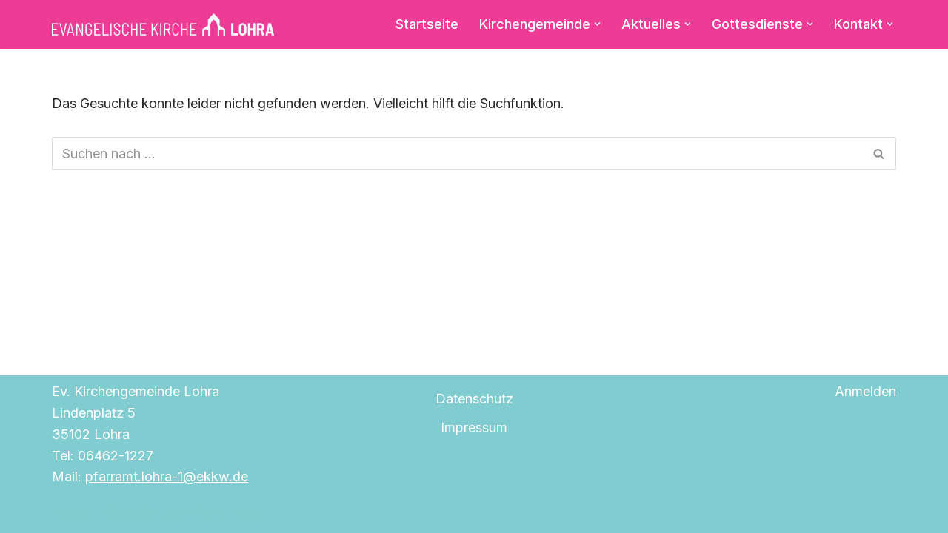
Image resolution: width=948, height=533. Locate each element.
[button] (597, 24)
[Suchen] (457, 153)
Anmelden (865, 391)
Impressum (474, 427)
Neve (68, 512)
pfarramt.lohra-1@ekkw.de (166, 476)
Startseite (426, 24)
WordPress (226, 512)
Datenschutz (474, 398)
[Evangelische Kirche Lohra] (163, 24)
